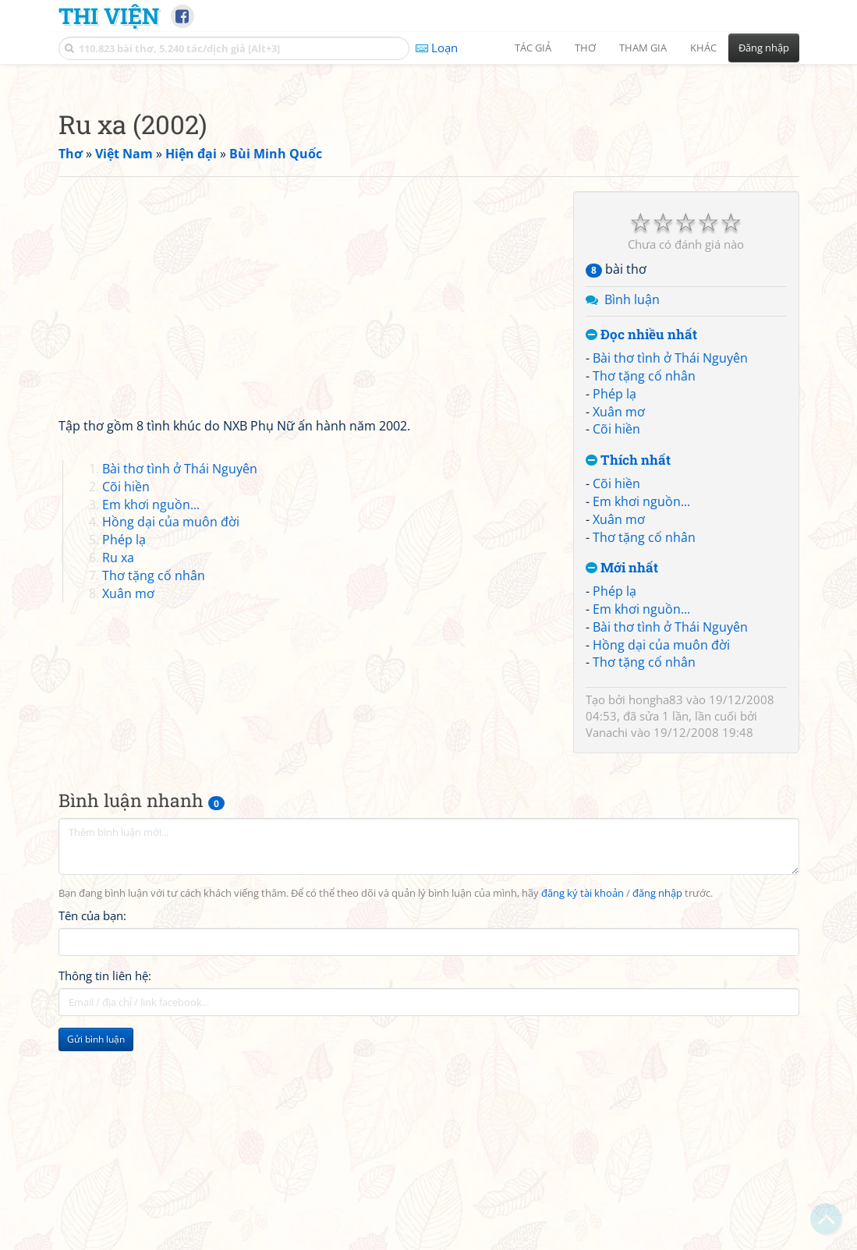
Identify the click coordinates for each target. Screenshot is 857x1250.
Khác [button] (703, 48)
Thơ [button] (585, 48)
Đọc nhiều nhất (641, 553)
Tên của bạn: (92, 1134)
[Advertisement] (428, 183)
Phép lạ (614, 612)
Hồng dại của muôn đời (661, 863)
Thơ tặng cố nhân (644, 594)
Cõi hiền (616, 647)
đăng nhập (657, 1111)
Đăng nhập (763, 48)
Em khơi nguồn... (641, 719)
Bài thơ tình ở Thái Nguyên (670, 576)
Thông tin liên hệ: (104, 1194)
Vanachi (607, 950)
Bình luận (632, 517)
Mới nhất (622, 786)
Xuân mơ (619, 630)
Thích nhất (628, 678)
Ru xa (118, 775)
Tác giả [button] (533, 48)
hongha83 (656, 918)
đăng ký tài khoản (582, 1111)
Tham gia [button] (643, 48)
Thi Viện (108, 15)
